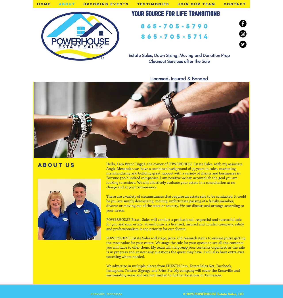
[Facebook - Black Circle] (243, 23)
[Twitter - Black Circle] (243, 44)
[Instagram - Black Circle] (243, 33)
